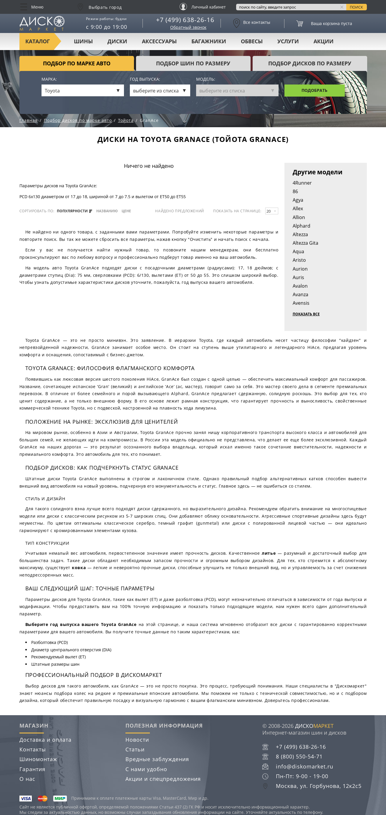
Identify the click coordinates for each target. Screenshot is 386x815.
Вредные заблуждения (157, 759)
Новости (137, 739)
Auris (298, 277)
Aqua (298, 251)
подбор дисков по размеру (309, 63)
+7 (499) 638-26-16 (185, 20)
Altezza (300, 234)
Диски (117, 41)
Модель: (205, 79)
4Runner (302, 183)
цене (126, 211)
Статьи (135, 749)
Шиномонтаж (38, 759)
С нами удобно (146, 769)
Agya (298, 200)
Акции (324, 41)
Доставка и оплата (45, 739)
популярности (74, 211)
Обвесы (252, 41)
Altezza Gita (305, 243)
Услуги (288, 41)
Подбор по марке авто (76, 63)
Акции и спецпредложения (163, 778)
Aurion (300, 269)
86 (295, 191)
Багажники (208, 41)
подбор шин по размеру (193, 63)
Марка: (49, 79)
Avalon (300, 286)
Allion (299, 217)
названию (107, 211)
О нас (27, 778)
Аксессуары (159, 41)
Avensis (301, 303)
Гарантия (32, 769)
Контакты (32, 749)
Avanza (300, 294)
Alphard (301, 226)
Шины (83, 41)
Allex (298, 208)
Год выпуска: (145, 79)
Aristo (299, 260)
